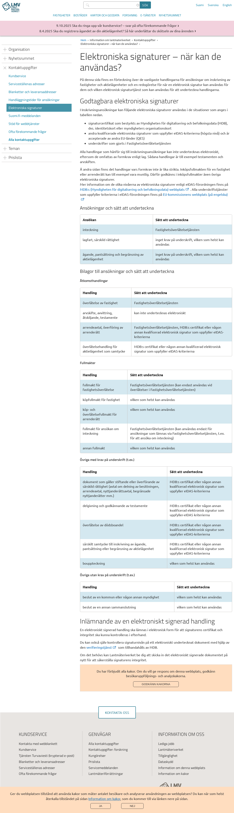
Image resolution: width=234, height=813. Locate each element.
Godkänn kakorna (156, 684)
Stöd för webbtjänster (24, 123)
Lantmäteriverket (170, 749)
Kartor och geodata (104, 15)
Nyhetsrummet (170, 15)
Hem (83, 40)
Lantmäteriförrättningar (106, 773)
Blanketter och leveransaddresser (33, 91)
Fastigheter (61, 15)
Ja (100, 806)
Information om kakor (104, 798)
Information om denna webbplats (181, 767)
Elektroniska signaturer (25, 107)
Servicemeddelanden (103, 767)
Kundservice (17, 75)
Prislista (94, 761)
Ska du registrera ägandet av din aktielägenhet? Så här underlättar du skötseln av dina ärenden (123, 31)
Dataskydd (165, 761)
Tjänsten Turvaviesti (33, 755)
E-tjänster (148, 15)
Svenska (213, 5)
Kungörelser (97, 755)
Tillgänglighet (167, 755)
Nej (132, 806)
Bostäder (80, 15)
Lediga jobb (166, 743)
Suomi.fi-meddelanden (25, 115)
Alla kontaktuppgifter (24, 139)
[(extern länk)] (135, 189)
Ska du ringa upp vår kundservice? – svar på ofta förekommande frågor (124, 25)
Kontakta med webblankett (38, 743)
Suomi (200, 5)
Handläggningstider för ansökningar (34, 99)
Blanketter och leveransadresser (42, 761)
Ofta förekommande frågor (27, 131)
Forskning (129, 15)
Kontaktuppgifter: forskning (108, 749)
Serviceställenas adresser (27, 83)
